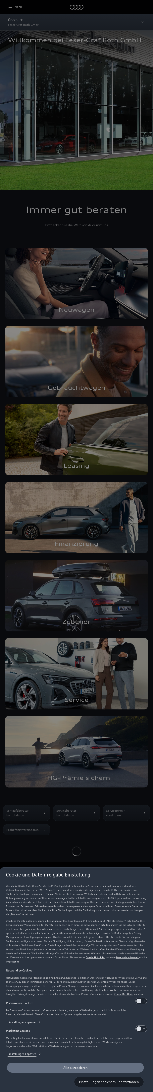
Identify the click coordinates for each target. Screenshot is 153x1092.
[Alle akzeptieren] (75, 1068)
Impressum (12, 961)
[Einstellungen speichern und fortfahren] (109, 1082)
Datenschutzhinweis (127, 957)
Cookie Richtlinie (95, 957)
